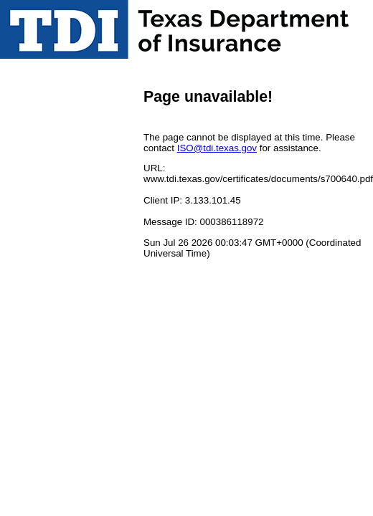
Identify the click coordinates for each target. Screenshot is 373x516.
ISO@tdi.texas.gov (217, 148)
